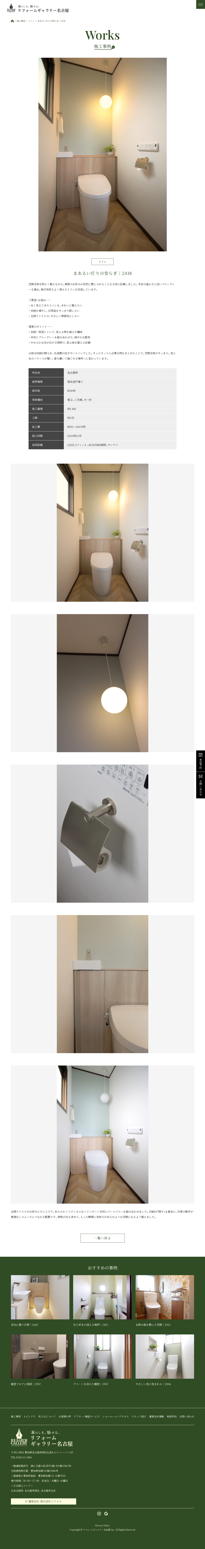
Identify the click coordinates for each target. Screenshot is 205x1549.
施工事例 (21, 21)
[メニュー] (200, 4)
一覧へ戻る (102, 1238)
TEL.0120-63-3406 (21, 1457)
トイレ (31, 21)
